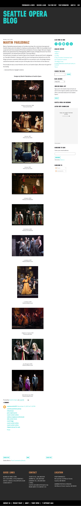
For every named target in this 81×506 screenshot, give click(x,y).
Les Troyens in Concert (61, 59)
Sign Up (56, 98)
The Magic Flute (59, 61)
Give (79, 5)
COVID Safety (7, 483)
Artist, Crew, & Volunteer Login (14, 481)
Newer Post (6, 457)
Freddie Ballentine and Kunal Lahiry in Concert (65, 64)
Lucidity (57, 55)
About (27, 503)
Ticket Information (63, 5)
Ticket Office (35, 503)
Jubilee (56, 53)
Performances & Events (28, 5)
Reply (8, 430)
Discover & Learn (41, 5)
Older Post (49, 457)
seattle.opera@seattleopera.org (38, 485)
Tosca (56, 67)
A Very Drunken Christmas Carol (63, 57)
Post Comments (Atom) (18, 460)
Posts (58, 168)
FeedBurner (62, 159)
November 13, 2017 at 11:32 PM (26, 406)
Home (28, 457)
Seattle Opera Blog (25, 17)
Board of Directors (10, 477)
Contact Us (6, 503)
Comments (59, 171)
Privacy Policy (17, 503)
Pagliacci (57, 52)
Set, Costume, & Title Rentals (13, 479)
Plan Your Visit (52, 5)
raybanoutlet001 (12, 406)
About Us (73, 5)
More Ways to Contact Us (37, 487)
